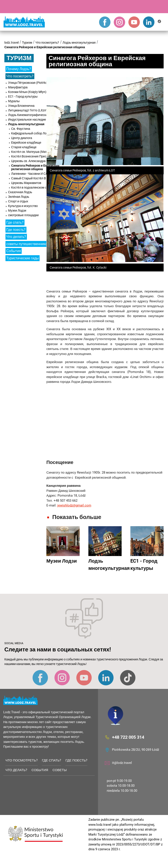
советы (59, 770)
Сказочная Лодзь (20, 192)
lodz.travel (11, 42)
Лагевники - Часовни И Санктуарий (35, 173)
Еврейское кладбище (26, 142)
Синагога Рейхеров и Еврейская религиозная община (44, 47)
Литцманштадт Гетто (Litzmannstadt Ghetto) (39, 110)
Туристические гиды (22, 258)
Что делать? (16, 237)
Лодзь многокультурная (79, 42)
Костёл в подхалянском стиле (32, 187)
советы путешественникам (27, 244)
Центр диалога (21, 138)
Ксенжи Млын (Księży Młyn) (27, 92)
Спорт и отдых (18, 201)
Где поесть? (16, 230)
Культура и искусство (23, 206)
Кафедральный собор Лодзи (31, 133)
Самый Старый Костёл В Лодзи (33, 178)
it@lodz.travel (122, 763)
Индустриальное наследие (27, 119)
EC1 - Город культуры (22, 96)
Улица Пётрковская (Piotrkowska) (31, 82)
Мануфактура (18, 87)
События (13, 251)
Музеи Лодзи (17, 210)
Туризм (27, 42)
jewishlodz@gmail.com (74, 505)
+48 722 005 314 (128, 737)
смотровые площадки (23, 215)
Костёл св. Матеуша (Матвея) (32, 151)
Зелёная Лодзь (18, 196)
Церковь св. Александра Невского (35, 161)
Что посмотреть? (47, 42)
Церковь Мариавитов (26, 183)
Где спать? (15, 222)
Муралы (13, 101)
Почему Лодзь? (18, 69)
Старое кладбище (24, 147)
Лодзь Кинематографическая (28, 115)
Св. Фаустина (20, 128)
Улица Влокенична (21, 105)
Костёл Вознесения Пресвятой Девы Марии (42, 156)
